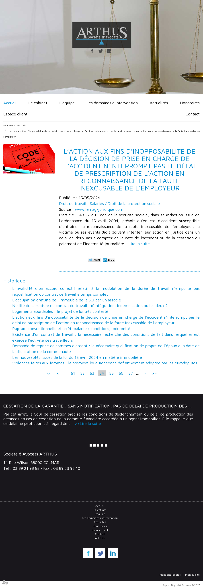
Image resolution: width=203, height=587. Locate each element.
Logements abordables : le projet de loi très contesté (60, 311)
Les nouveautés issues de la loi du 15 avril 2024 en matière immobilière (77, 357)
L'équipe (67, 102)
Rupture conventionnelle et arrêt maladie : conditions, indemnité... (72, 328)
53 (92, 373)
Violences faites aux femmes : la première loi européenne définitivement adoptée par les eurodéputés (104, 363)
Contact (193, 114)
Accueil (9, 102)
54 (101, 373)
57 (130, 373)
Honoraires (190, 102)
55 (111, 373)
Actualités (159, 102)
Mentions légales (170, 574)
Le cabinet (37, 102)
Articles (100, 538)
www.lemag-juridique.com (99, 209)
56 (121, 373)
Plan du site (192, 574)
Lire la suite (139, 243)
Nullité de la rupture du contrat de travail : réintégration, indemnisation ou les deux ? (90, 305)
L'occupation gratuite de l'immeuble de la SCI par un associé (66, 300)
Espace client (15, 114)
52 (82, 373)
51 (73, 373)
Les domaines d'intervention (112, 102)
